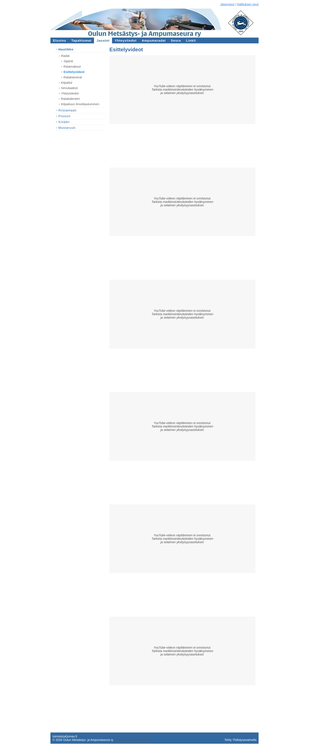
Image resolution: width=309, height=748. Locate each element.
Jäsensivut (227, 4)
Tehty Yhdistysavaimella (240, 740)
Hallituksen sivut (248, 4)
